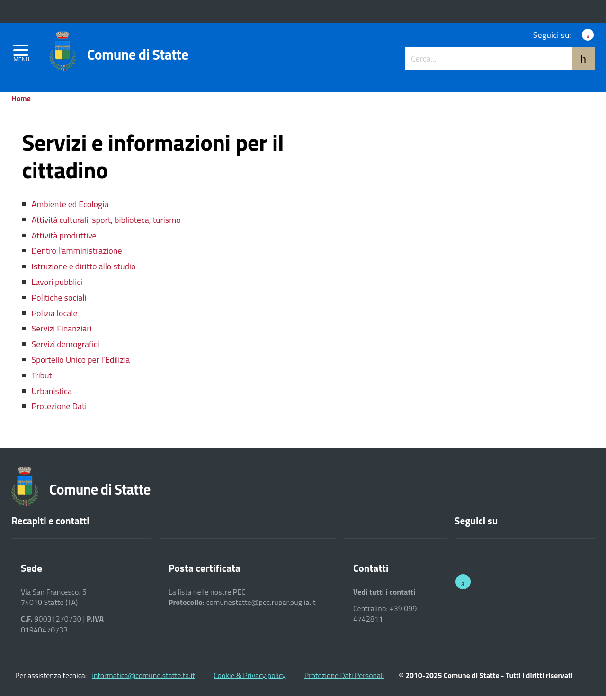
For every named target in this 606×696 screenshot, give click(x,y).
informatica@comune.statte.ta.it (143, 675)
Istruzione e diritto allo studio (84, 266)
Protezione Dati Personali (344, 675)
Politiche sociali (59, 297)
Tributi (43, 375)
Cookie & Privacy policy (249, 675)
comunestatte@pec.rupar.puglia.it (261, 602)
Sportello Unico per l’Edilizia (81, 359)
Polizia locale (55, 313)
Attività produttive (64, 235)
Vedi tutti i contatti (384, 591)
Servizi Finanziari (62, 328)
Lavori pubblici (57, 281)
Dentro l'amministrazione (77, 250)
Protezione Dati (59, 406)
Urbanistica (52, 391)
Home (21, 98)
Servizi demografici (65, 344)
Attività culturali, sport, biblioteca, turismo (106, 219)
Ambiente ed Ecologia (70, 204)
